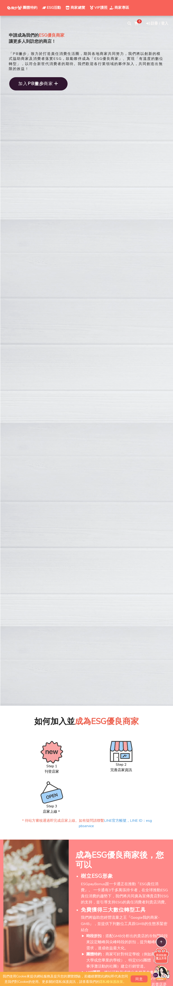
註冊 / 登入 (157, 23)
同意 (139, 979)
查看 (161, 958)
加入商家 (38, 84)
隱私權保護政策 (111, 981)
